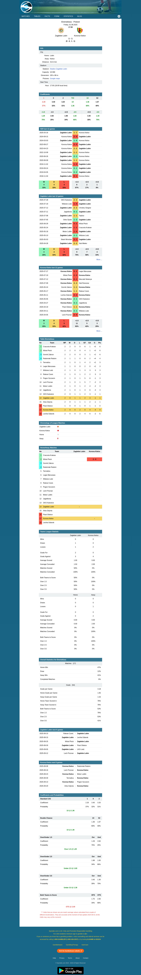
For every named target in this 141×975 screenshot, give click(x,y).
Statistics (68, 16)
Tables (37, 16)
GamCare (85, 945)
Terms (70, 958)
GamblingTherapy (72, 945)
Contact (85, 958)
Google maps (55, 78)
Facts (47, 16)
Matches (26, 16)
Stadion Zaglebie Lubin (58, 69)
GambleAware (57, 945)
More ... (99, 259)
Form (56, 16)
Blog (79, 16)
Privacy (61, 958)
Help (54, 958)
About (77, 958)
